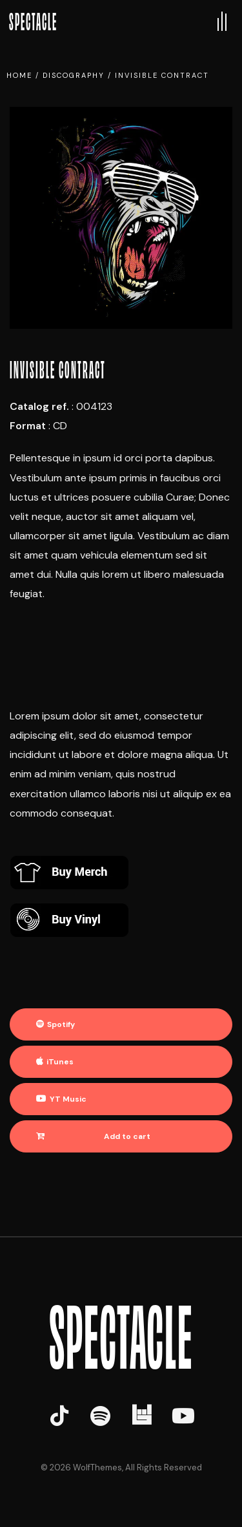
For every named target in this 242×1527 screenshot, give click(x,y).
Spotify (61, 1024)
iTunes (60, 1062)
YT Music (68, 1099)
